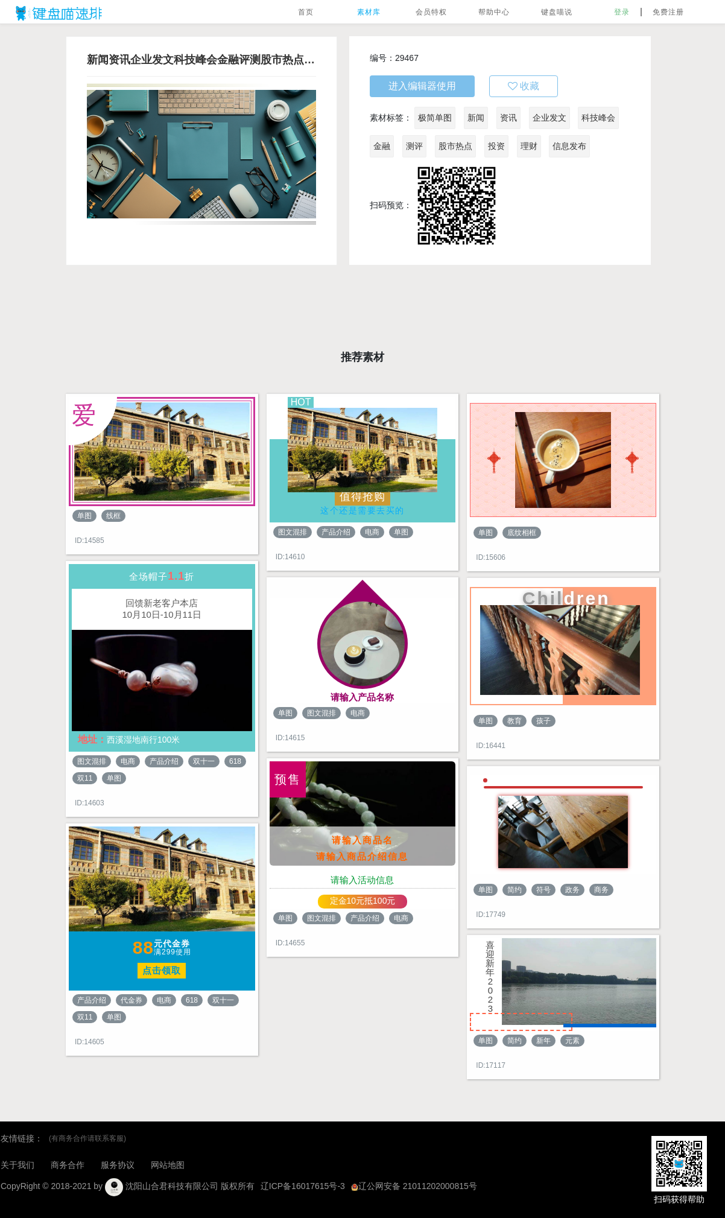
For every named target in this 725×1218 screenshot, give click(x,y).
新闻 (475, 117)
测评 (414, 146)
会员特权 (431, 12)
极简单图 (435, 117)
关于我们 (17, 1165)
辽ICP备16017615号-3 (303, 1186)
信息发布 (569, 146)
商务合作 (67, 1165)
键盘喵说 (556, 12)
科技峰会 (598, 117)
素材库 (369, 12)
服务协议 (118, 1165)
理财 (529, 146)
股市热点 (455, 146)
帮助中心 (494, 12)
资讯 (508, 117)
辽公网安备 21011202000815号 (414, 1186)
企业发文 (549, 117)
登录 (622, 12)
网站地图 (168, 1165)
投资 (496, 146)
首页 (306, 12)
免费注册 (668, 12)
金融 (381, 146)
